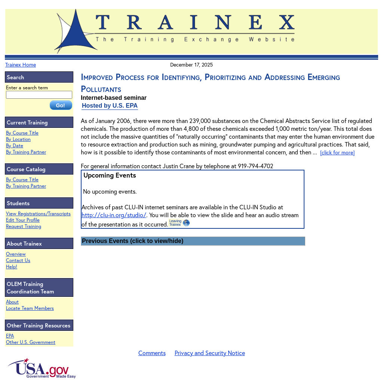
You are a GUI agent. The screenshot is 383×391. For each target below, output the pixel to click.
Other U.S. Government (30, 342)
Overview (16, 254)
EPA (10, 336)
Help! (11, 267)
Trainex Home (20, 64)
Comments (152, 353)
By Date (14, 145)
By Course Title (22, 133)
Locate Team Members (30, 308)
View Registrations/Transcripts (38, 213)
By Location (18, 139)
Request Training (23, 226)
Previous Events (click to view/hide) (132, 241)
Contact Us (18, 260)
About (12, 302)
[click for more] (337, 152)
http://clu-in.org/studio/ (114, 215)
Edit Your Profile (23, 220)
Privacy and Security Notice (210, 353)
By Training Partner (26, 152)
